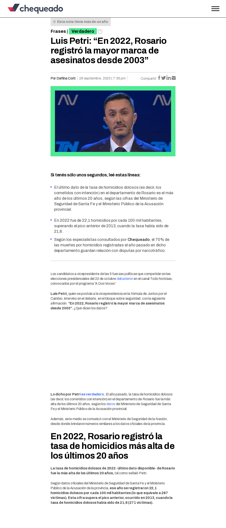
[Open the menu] (215, 8)
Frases (58, 31)
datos (110, 404)
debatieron (125, 279)
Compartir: (149, 78)
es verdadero (92, 394)
